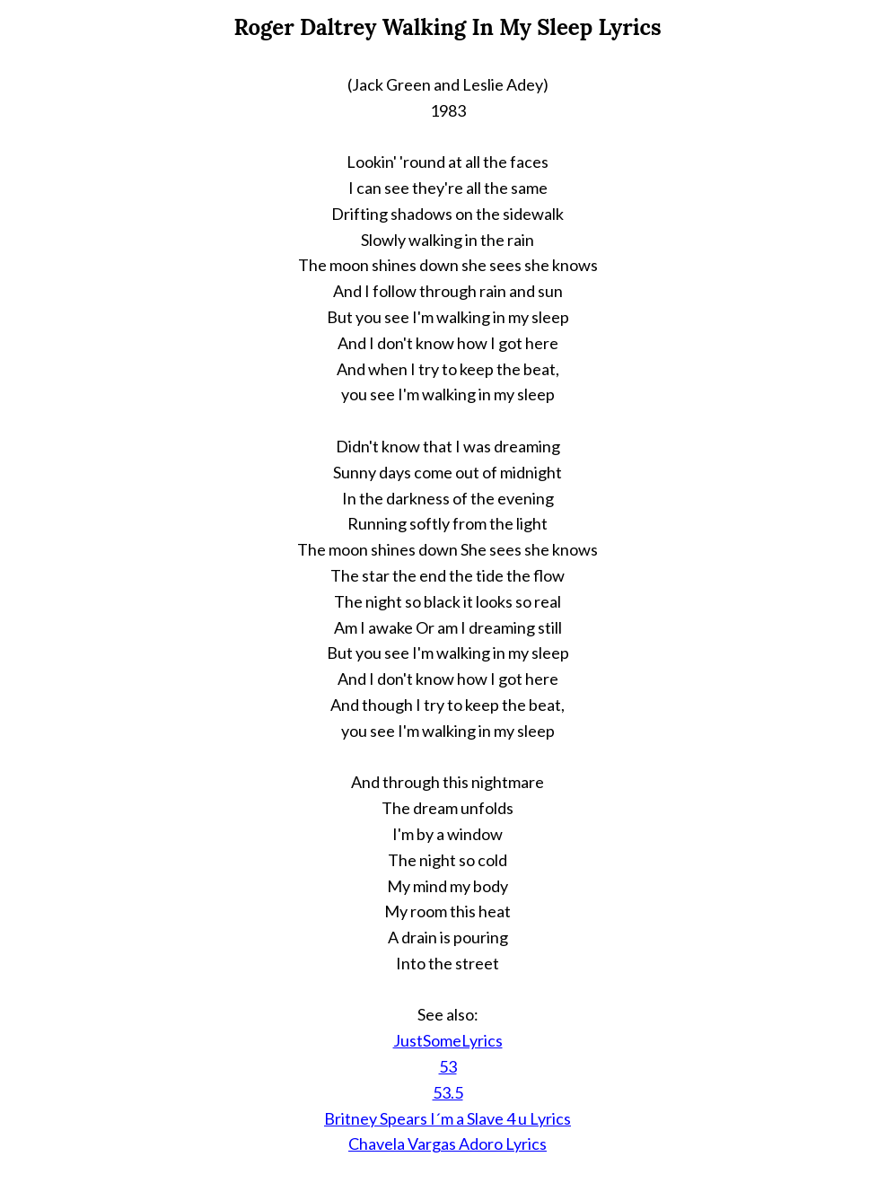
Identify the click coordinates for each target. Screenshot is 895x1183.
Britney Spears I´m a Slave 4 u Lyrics (447, 1118)
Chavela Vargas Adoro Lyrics (447, 1143)
